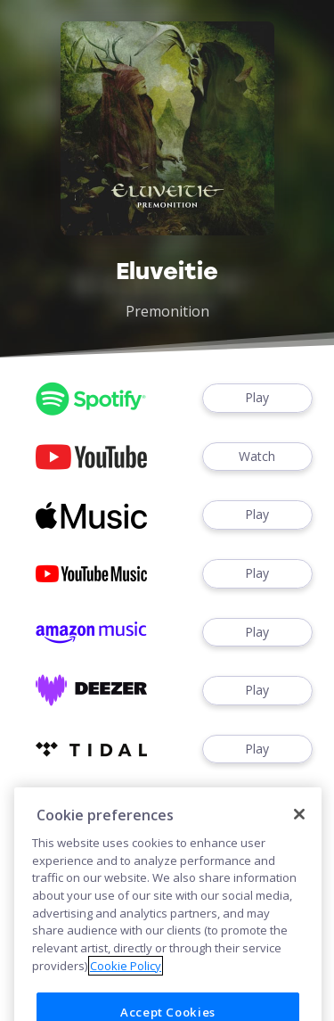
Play (257, 398)
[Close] (299, 831)
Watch (257, 457)
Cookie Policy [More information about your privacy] (125, 982)
